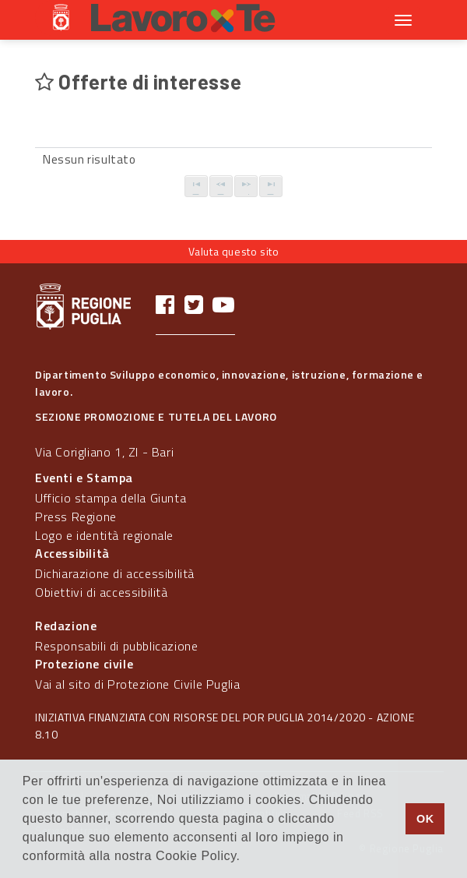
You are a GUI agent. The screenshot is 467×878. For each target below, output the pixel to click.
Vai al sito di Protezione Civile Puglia (137, 684)
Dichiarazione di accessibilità (115, 573)
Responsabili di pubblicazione (116, 645)
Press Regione (76, 516)
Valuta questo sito (233, 251)
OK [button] (425, 819)
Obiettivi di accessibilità (101, 592)
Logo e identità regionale (104, 535)
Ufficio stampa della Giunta (110, 497)
